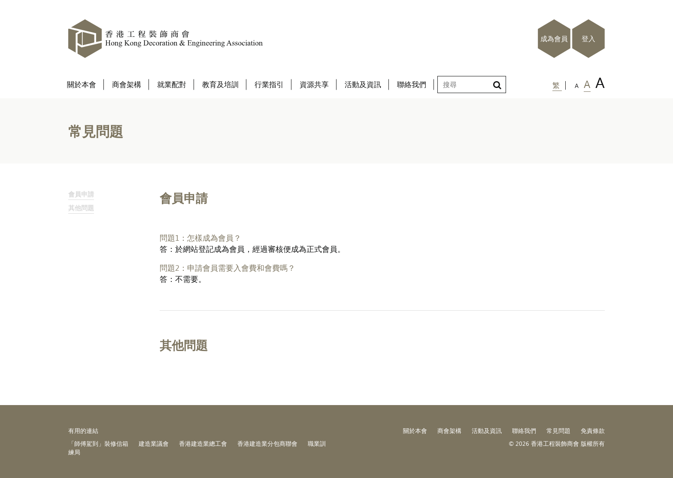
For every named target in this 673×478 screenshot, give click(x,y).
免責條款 (593, 431)
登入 (588, 38)
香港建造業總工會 (203, 443)
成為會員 (554, 38)
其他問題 (81, 207)
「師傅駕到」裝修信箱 (98, 443)
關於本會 (415, 431)
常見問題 (558, 431)
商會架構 (449, 431)
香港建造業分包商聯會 (267, 443)
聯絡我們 (524, 431)
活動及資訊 (487, 431)
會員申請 (81, 193)
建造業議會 (154, 443)
